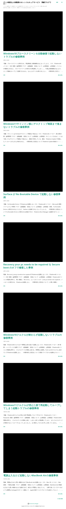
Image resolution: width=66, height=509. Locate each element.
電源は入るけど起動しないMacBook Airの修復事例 (30, 475)
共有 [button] (4, 75)
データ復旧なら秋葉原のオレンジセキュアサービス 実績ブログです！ (27, 3)
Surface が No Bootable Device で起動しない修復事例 (31, 196)
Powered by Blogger (33, 503)
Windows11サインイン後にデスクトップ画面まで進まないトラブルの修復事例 (32, 125)
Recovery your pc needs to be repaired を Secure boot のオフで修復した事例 (31, 266)
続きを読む (60, 75)
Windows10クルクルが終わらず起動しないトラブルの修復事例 (32, 336)
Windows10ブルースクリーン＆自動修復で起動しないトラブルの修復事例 (32, 55)
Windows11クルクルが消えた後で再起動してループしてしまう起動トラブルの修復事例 (32, 407)
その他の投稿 (60, 498)
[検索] (57, 2)
